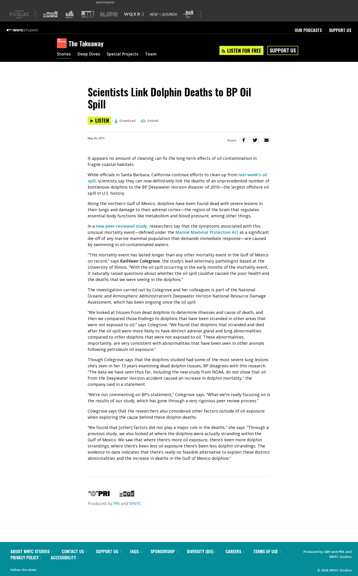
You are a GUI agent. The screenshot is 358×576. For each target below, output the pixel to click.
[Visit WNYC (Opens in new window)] (50, 14)
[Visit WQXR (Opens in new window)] (133, 14)
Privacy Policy (26, 557)
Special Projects (122, 54)
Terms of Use (267, 551)
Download (125, 120)
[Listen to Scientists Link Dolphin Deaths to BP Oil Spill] (99, 121)
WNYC (135, 503)
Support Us (340, 30)
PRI (116, 503)
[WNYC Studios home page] (28, 30)
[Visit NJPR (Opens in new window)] (109, 14)
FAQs (136, 551)
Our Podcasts (308, 30)
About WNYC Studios (32, 551)
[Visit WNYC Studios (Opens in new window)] (88, 14)
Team (151, 54)
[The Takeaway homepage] (62, 43)
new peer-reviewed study (121, 226)
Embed (149, 120)
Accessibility (65, 557)
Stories (64, 54)
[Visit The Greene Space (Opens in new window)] (188, 14)
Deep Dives (88, 54)
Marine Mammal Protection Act (206, 232)
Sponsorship (164, 551)
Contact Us (74, 551)
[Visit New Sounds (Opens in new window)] (163, 14)
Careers (235, 551)
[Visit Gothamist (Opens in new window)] (69, 14)
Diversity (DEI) (201, 551)
